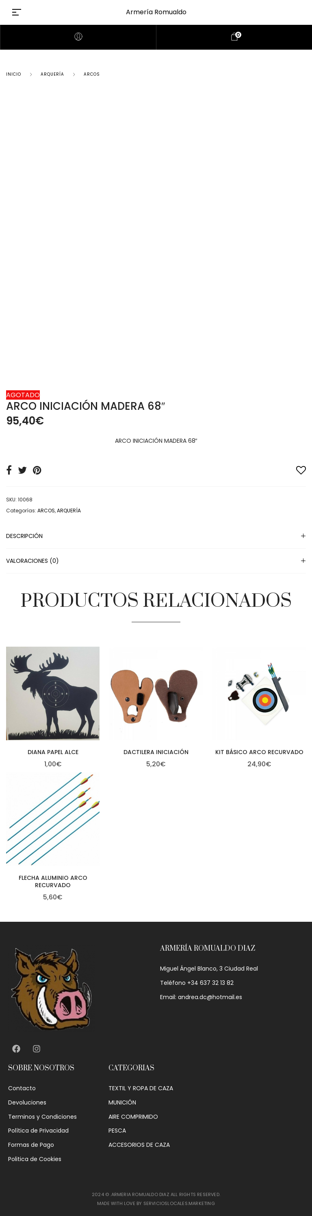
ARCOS (92, 74)
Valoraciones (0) (32, 561)
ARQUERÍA (52, 74)
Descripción (24, 536)
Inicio (13, 74)
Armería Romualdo (156, 12)
